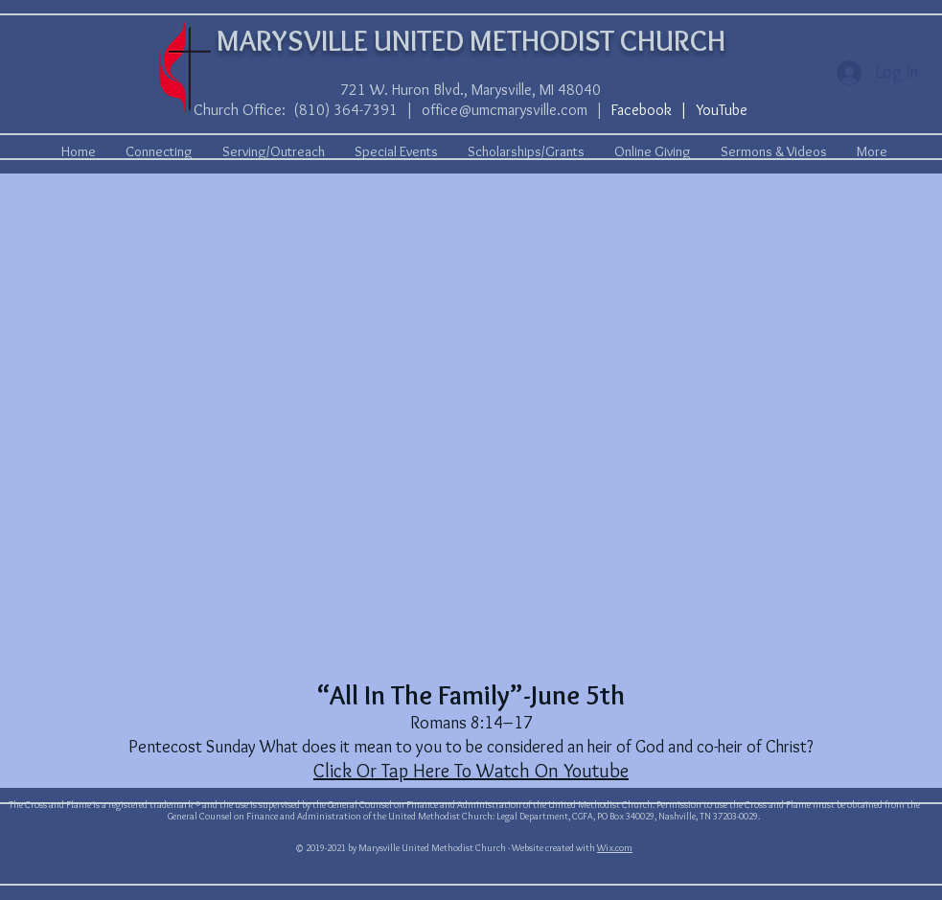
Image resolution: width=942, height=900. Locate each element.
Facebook (641, 110)
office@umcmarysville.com (504, 110)
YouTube (721, 110)
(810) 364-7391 (345, 110)
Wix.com (614, 848)
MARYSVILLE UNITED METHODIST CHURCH (471, 40)
